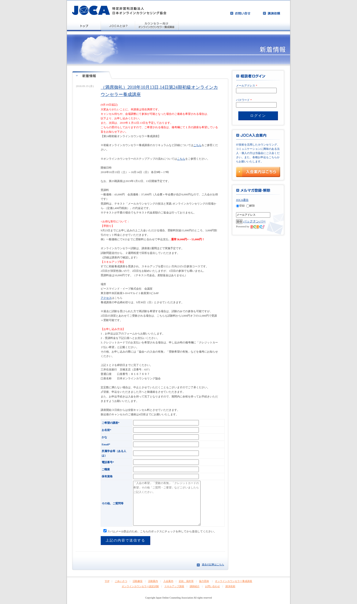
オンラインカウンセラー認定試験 (140, 586)
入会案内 (168, 581)
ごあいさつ (121, 581)
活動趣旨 (138, 581)
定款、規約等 (186, 581)
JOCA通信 (242, 199)
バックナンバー (254, 221)
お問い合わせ (212, 586)
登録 (240, 205)
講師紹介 (195, 586)
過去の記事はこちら (213, 564)
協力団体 (204, 581)
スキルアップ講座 (174, 586)
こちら (197, 145)
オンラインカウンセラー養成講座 (233, 581)
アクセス (106, 297)
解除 (250, 205)
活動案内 (153, 581)
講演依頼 (230, 586)
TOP (107, 581)
